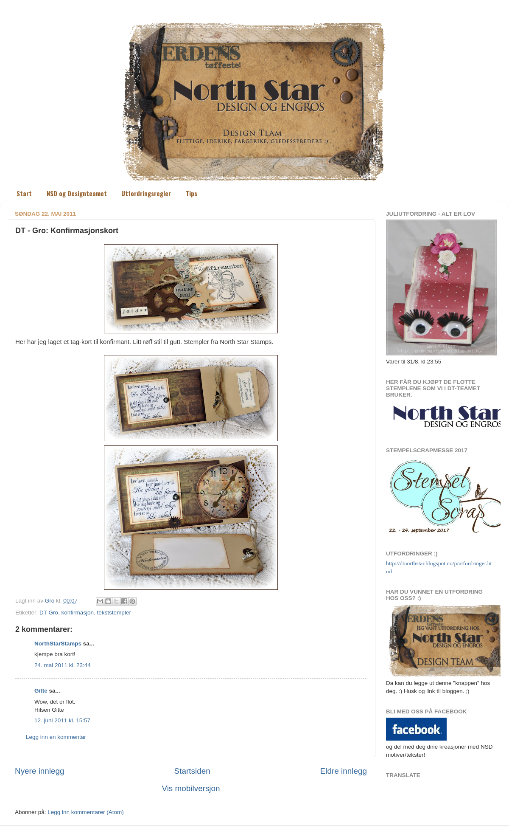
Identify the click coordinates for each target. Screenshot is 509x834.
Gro (50, 600)
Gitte (41, 690)
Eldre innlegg (343, 770)
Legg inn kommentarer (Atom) (85, 812)
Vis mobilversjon (191, 788)
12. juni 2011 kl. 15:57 (62, 720)
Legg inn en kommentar (56, 737)
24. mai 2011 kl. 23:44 (62, 665)
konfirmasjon (78, 612)
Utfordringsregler (146, 193)
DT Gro (48, 612)
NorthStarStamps (57, 643)
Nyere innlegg (39, 770)
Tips (191, 193)
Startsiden (192, 770)
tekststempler (114, 612)
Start (24, 193)
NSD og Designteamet (77, 193)
